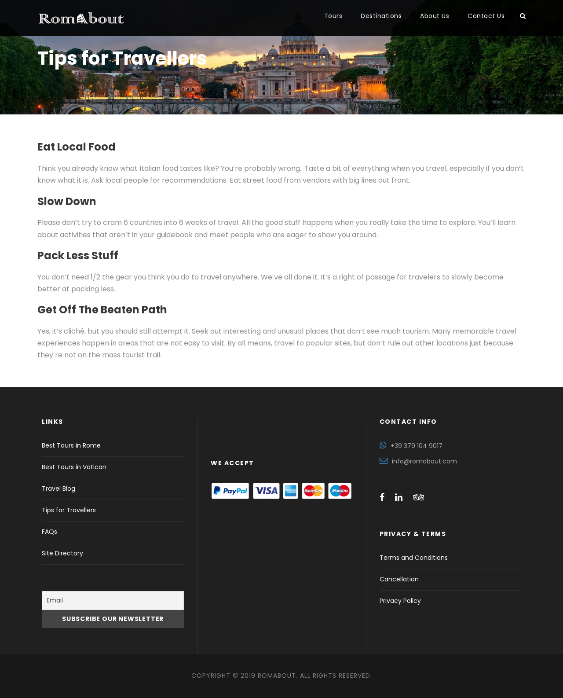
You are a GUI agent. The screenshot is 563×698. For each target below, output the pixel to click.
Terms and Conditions (414, 557)
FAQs (49, 531)
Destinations (381, 15)
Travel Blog (58, 488)
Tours (333, 15)
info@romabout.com (424, 461)
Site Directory (62, 553)
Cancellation (399, 579)
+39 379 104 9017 (416, 445)
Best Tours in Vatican (74, 467)
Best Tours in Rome (71, 445)
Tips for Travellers (69, 510)
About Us (434, 15)
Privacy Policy (400, 600)
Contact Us (486, 15)
